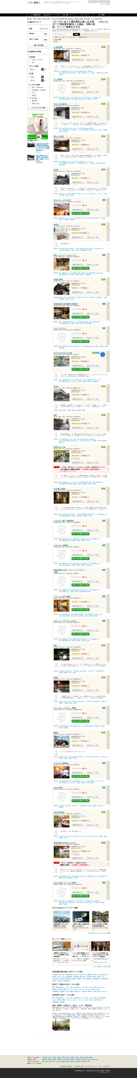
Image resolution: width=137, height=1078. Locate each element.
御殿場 (67, 1061)
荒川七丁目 (83, 974)
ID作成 (108, 4)
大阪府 (72, 1057)
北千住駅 (105, 193)
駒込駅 (64, 877)
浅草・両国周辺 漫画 (98, 482)
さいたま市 (58, 1061)
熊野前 (54, 976)
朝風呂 (72, 991)
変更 (45, 34)
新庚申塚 (63, 978)
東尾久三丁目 (103, 974)
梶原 (81, 976)
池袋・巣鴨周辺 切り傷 (90, 876)
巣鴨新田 (73, 978)
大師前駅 (66, 703)
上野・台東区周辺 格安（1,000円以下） (68, 129)
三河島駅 (65, 131)
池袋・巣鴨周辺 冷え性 (101, 876)
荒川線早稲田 (66, 980)
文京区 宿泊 (61, 805)
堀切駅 (66, 299)
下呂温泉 (65, 1059)
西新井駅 (74, 410)
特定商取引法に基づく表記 (92, 1070)
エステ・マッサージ (78, 989)
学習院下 (54, 980)
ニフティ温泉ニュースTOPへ (100, 966)
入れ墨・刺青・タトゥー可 (99, 991)
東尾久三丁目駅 (82, 99)
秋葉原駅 (102, 902)
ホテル (103, 987)
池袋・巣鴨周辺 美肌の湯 (78, 876)
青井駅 (74, 672)
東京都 (68, 1057)
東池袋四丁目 (89, 978)
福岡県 (90, 1057)
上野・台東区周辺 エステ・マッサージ (68, 381)
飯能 (63, 1061)
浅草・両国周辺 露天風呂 (87, 346)
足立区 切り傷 (62, 836)
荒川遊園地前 (68, 976)
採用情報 (108, 1070)
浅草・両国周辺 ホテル (64, 274)
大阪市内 (72, 1061)
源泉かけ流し (36, 103)
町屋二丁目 (96, 974)
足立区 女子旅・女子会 (79, 218)
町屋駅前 (89, 974)
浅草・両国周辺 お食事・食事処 (77, 273)
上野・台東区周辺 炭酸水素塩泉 (66, 321)
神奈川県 (44, 1057)
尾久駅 (90, 250)
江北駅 (65, 837)
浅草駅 (72, 274)
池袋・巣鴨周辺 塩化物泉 (65, 876)
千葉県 (54, 1057)
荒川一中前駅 (104, 72)
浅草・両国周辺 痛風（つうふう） (78, 781)
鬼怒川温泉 (95, 1059)
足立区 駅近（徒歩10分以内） (93, 218)
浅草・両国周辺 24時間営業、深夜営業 (68, 483)
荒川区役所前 (68, 974)
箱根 (49, 1059)
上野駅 (79, 381)
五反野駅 (71, 195)
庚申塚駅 (76, 877)
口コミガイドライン (91, 1066)
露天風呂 (54, 989)
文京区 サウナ (75, 805)
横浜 (43, 1061)
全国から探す (44, 28)
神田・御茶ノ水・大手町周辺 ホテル (67, 902)
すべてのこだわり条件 (39, 107)
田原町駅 (81, 274)
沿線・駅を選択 (39, 45)
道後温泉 (77, 1059)
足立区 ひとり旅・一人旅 (83, 193)
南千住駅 (61, 74)
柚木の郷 (76, 1016)
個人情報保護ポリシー (80, 1070)
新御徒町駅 (61, 348)
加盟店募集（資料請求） (66, 1066)
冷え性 (67, 991)
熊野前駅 (89, 99)
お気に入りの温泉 (93, 1)
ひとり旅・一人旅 (87, 987)
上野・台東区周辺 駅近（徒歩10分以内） (88, 129)
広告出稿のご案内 (79, 1066)
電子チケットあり (60, 37)
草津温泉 (44, 1059)
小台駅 (72, 250)
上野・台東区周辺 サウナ (85, 440)
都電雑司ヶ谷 (97, 978)
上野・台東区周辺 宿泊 (94, 321)
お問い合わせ (106, 1066)
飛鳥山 (94, 976)
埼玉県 (50, 1057)
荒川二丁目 (76, 974)
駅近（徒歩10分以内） (58, 987)
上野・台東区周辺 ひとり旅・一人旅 (67, 128)
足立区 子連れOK (72, 193)
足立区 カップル (62, 193)
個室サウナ (78, 991)
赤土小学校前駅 (74, 99)
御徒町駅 (89, 381)
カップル (87, 989)
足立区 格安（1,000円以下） (96, 297)
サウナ (67, 987)
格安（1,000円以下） (76, 987)
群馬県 (63, 1057)
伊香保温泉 (71, 1059)
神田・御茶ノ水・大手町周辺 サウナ (85, 902)
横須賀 (50, 1061)
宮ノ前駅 (95, 99)
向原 (83, 978)
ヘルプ (99, 1066)
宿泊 (99, 987)
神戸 (89, 1061)
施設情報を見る (79, 59)
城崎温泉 (59, 1059)
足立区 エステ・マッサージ (96, 193)
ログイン (102, 4)
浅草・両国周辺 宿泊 (64, 273)
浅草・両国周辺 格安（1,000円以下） (84, 71)
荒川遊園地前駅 (83, 250)
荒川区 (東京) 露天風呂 (64, 99)
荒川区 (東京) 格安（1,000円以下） (83, 97)
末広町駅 (83, 640)
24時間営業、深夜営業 (58, 991)
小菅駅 (66, 195)
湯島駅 (90, 615)
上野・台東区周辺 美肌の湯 (77, 614)
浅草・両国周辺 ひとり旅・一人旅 (67, 71)
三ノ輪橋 (54, 974)
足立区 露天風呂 (62, 410)
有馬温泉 (53, 1059)
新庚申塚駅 (70, 877)
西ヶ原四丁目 (56, 978)
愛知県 (86, 1057)
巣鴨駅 (60, 877)
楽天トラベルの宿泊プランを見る (80, 213)
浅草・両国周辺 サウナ (83, 72)
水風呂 (95, 987)
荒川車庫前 (76, 976)
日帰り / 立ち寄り (37, 59)
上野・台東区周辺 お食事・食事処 (85, 128)
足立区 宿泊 (61, 218)
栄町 (84, 976)
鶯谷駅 (100, 129)
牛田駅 (60, 219)
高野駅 (83, 410)
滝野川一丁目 (100, 976)
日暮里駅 (105, 129)
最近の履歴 (105, 1)
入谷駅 (60, 131)
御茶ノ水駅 (100, 805)
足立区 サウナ (91, 671)
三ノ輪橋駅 (97, 72)
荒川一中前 (61, 974)
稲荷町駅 (96, 346)
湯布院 (89, 1059)
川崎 (46, 1061)
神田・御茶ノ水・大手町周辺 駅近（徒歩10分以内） (88, 900)
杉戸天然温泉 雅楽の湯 (64, 1013)
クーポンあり (72, 37)
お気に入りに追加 (93, 59)
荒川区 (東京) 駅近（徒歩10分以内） (84, 248)
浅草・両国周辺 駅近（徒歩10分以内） (68, 72)
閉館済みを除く (83, 37)
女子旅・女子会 (95, 989)
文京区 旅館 (68, 805)
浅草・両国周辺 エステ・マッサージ (84, 161)
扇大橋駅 (79, 410)
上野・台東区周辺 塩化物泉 (81, 321)
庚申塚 (68, 978)
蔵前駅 (78, 782)
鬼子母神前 (105, 978)
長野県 (81, 1057)
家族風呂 (34, 101)
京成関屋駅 (72, 219)
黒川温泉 (83, 1059)
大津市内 (84, 1061)
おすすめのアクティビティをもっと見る (98, 933)
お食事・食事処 (62, 989)
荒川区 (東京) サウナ (97, 97)
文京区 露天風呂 (83, 805)
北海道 (77, 1057)
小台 (62, 976)
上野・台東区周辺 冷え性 (65, 323)
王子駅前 (89, 976)
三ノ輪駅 (92, 72)
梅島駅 (69, 410)
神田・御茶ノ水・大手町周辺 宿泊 (67, 900)
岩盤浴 (90, 991)
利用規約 (102, 1070)
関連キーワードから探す (34, 1063)
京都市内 (78, 1061)
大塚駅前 (79, 978)
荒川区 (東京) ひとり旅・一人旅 (66, 97)
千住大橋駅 (61, 195)
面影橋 (60, 980)
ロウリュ (70, 989)
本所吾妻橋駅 (87, 274)
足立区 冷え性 (69, 836)
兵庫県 (59, 1057)
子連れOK (84, 991)
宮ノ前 (59, 976)
